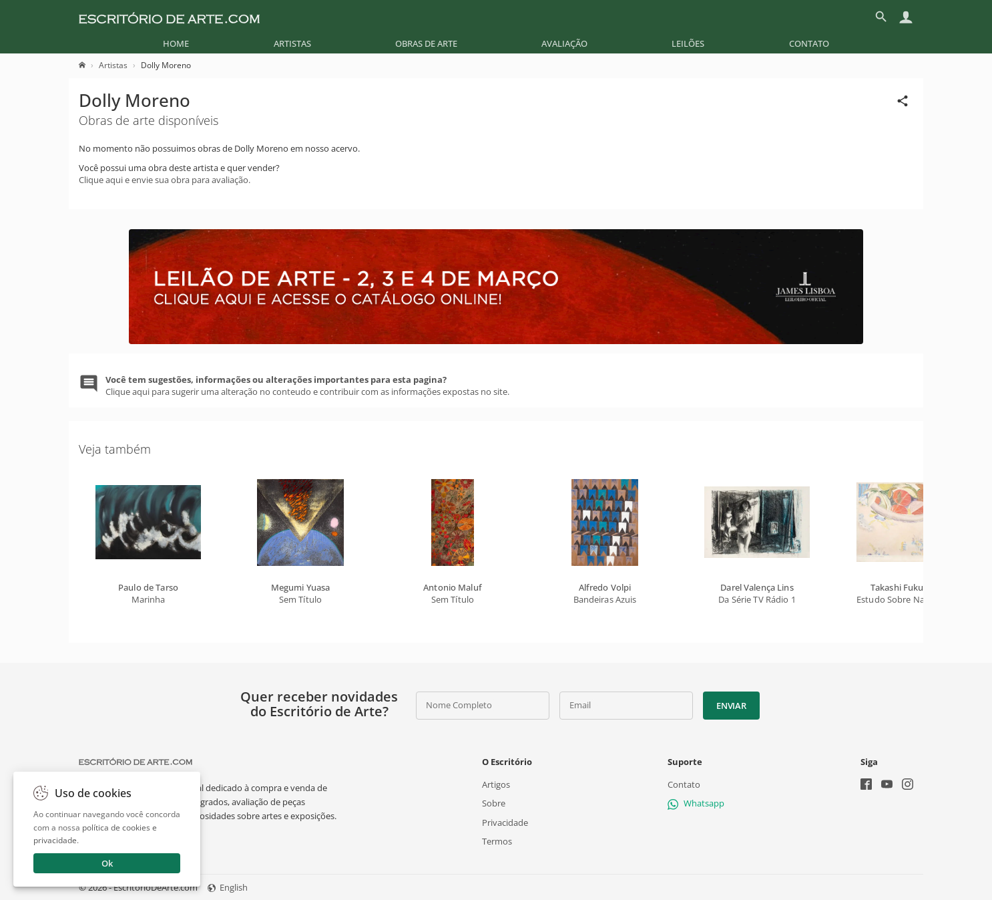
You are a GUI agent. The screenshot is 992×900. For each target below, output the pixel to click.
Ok (107, 863)
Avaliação (564, 43)
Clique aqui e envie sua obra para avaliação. (164, 180)
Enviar (731, 706)
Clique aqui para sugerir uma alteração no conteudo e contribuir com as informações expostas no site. (307, 385)
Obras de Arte (426, 43)
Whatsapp (696, 803)
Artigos (496, 784)
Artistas (292, 43)
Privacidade (505, 822)
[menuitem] (176, 43)
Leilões (688, 43)
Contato (809, 43)
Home (176, 43)
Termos (497, 841)
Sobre (493, 803)
